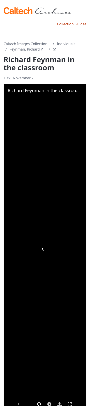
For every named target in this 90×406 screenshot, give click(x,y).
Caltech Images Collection (25, 43)
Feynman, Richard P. (26, 49)
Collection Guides (71, 24)
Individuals (66, 43)
